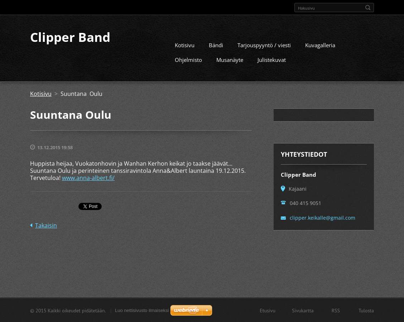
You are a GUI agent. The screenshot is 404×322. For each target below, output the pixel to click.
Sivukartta (303, 310)
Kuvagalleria (320, 44)
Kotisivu (184, 44)
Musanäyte (229, 59)
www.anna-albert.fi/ (88, 177)
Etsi (368, 7)
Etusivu (267, 310)
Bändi (216, 44)
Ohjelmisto (188, 59)
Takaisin (46, 225)
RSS (336, 310)
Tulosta (366, 310)
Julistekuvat (272, 59)
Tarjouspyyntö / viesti (264, 44)
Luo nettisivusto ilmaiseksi (142, 310)
